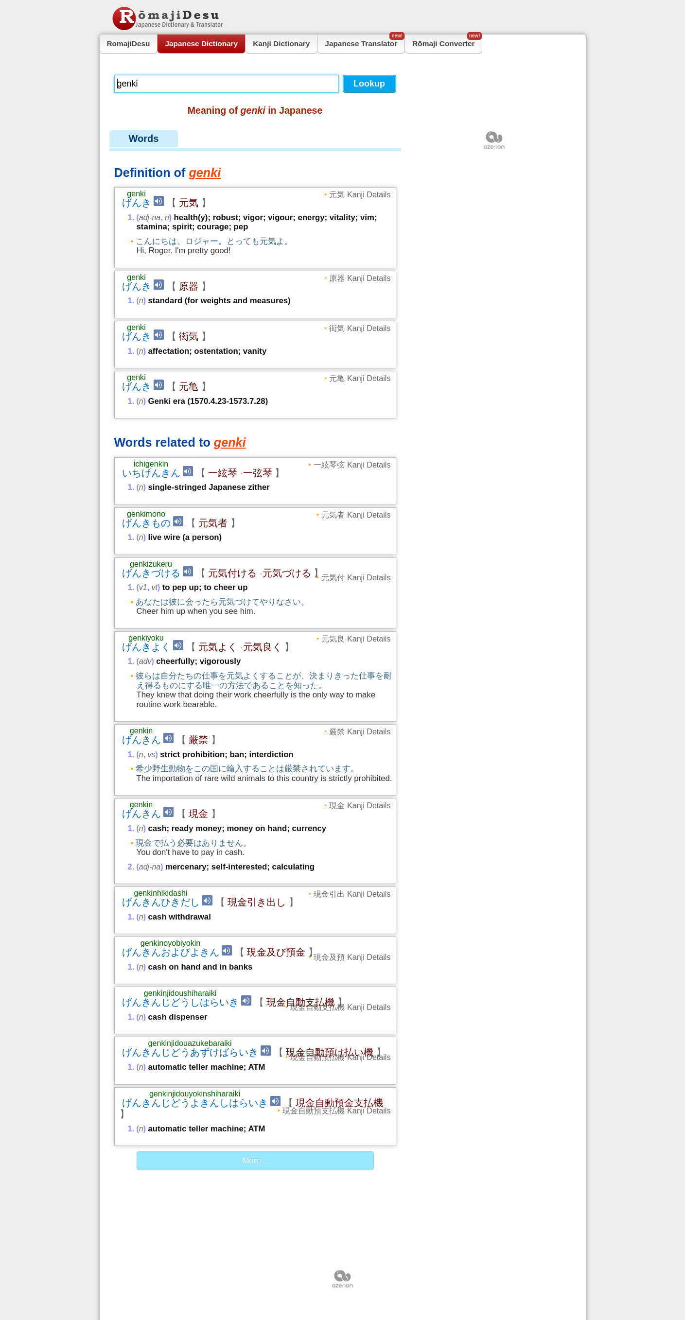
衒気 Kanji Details (359, 328)
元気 (188, 202)
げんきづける (151, 573)
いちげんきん (151, 473)
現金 (198, 813)
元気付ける (232, 573)
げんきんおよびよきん (170, 952)
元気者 (213, 523)
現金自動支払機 (300, 1002)
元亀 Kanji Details (359, 378)
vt (155, 587)
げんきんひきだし (161, 902)
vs (152, 754)
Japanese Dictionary (201, 43)
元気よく (217, 647)
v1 (143, 587)
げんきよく (146, 647)
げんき (136, 202)
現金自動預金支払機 (339, 1102)
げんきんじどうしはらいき (180, 1002)
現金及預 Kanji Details (352, 957)
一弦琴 (257, 473)
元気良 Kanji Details (355, 638)
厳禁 (198, 739)
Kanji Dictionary (281, 43)
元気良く (262, 647)
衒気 (188, 336)
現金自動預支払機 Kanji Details (336, 1110)
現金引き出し (257, 902)
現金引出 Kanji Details (352, 893)
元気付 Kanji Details (355, 577)
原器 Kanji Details (359, 278)
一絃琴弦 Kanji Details (352, 464)
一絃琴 (222, 473)
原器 (188, 286)
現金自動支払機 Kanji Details (340, 1007)
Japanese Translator (364, 41)
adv (145, 661)
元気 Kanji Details (359, 194)
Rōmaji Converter (447, 41)
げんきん (141, 739)
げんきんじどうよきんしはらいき (195, 1102)
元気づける (287, 573)
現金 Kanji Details (359, 805)
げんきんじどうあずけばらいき (190, 1052)
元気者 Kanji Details (355, 514)
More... (254, 1160)
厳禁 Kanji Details (359, 731)
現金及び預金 (276, 952)
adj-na (149, 217)
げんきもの (146, 523)
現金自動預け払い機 (329, 1052)
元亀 (188, 386)
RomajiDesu (128, 43)
